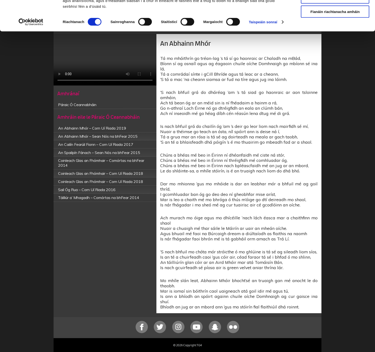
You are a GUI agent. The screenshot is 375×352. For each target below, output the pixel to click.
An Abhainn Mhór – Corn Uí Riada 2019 (92, 128)
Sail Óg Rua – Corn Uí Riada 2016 (87, 189)
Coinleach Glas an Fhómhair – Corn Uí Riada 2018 (100, 173)
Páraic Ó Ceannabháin (77, 104)
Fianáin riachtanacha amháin (335, 40)
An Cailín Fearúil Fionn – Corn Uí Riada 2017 (95, 144)
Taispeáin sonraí (263, 50)
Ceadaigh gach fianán (334, 12)
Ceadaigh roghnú (335, 26)
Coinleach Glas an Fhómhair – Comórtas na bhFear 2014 (101, 163)
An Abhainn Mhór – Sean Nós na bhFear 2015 (98, 136)
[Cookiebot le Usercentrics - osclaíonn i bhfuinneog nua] (31, 50)
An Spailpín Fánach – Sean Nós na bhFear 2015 (99, 152)
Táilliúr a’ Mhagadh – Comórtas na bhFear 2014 (98, 197)
